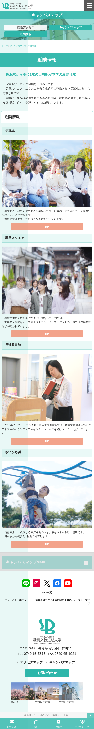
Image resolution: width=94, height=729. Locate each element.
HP (47, 226)
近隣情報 (25, 34)
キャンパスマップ (70, 27)
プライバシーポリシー (17, 600)
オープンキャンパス (82, 727)
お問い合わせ (47, 673)
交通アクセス (25, 27)
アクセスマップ (31, 662)
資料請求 (59, 727)
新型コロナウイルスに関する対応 (53, 600)
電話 (35, 727)
